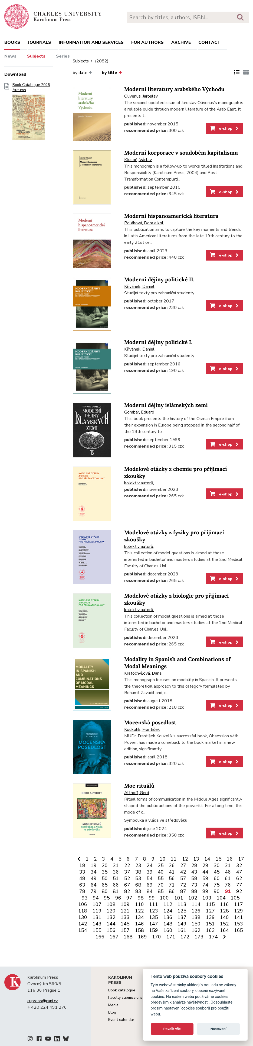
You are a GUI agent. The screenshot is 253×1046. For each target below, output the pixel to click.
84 (150, 891)
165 (238, 930)
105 (235, 898)
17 (241, 859)
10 (163, 859)
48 (82, 878)
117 (238, 904)
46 (228, 872)
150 (196, 924)
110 (139, 904)
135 (153, 917)
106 (82, 904)
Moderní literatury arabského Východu (174, 89)
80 (105, 891)
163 (210, 930)
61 (228, 878)
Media (113, 1005)
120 (111, 911)
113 (182, 904)
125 (182, 911)
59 (205, 878)
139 (210, 917)
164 (224, 930)
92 (239, 891)
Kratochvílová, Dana (143, 673)
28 (194, 865)
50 (105, 878)
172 (184, 937)
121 (125, 911)
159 (153, 930)
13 (196, 859)
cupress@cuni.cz (42, 1001)
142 (82, 924)
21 (116, 865)
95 (107, 898)
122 (139, 911)
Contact (209, 42)
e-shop (224, 128)
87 (183, 891)
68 (138, 885)
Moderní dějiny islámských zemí (166, 405)
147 (153, 924)
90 (217, 891)
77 (239, 885)
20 (105, 865)
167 (114, 937)
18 (82, 865)
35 (105, 872)
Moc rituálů (139, 785)
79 (94, 891)
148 (167, 924)
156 (111, 930)
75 (217, 885)
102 (192, 898)
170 (156, 937)
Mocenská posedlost (150, 722)
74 (205, 885)
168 (128, 937)
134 (139, 917)
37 (127, 872)
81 (116, 891)
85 (161, 891)
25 (161, 865)
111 (153, 904)
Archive (181, 42)
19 (94, 865)
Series (63, 56)
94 (96, 898)
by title (112, 73)
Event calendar (121, 1019)
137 (182, 917)
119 (97, 911)
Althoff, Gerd (136, 793)
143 (97, 924)
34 (94, 872)
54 (150, 878)
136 (167, 917)
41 (172, 872)
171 (170, 937)
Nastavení (218, 1029)
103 (206, 898)
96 (118, 898)
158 (139, 930)
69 (150, 885)
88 (194, 891)
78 (82, 891)
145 (125, 924)
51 (116, 878)
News (10, 56)
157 (125, 930)
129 (238, 911)
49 (94, 878)
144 (111, 924)
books (12, 42)
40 (161, 872)
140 (224, 917)
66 (116, 885)
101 (178, 898)
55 (161, 878)
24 (150, 865)
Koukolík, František (142, 729)
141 (238, 917)
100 (164, 898)
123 (153, 911)
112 (167, 904)
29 (205, 865)
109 (125, 904)
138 (196, 917)
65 (105, 885)
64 (94, 885)
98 (141, 898)
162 (196, 930)
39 (150, 872)
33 (82, 872)
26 (172, 865)
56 (172, 878)
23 (138, 865)
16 (230, 859)
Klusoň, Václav (138, 160)
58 (194, 878)
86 (172, 891)
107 (97, 904)
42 (183, 872)
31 (228, 865)
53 (138, 878)
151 (210, 924)
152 (224, 924)
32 (239, 865)
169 (142, 937)
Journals (39, 42)
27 (183, 865)
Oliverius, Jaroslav (141, 96)
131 (97, 917)
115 (210, 904)
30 (217, 865)
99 (152, 898)
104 (221, 898)
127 (210, 911)
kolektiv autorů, (139, 483)
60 (217, 878)
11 (174, 859)
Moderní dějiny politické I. (158, 342)
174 (213, 937)
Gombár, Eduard (139, 412)
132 (111, 917)
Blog (112, 1012)
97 (129, 898)
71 (172, 885)
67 (127, 885)
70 (161, 885)
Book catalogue (121, 990)
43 (194, 872)
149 (182, 924)
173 (199, 937)
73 (194, 885)
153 (238, 924)
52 (127, 878)
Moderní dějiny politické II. (159, 279)
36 (116, 872)
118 (82, 911)
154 (82, 930)
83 (138, 891)
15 (219, 859)
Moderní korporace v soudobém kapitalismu (181, 152)
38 (138, 872)
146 (139, 924)
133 (125, 917)
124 (167, 911)
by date (82, 73)
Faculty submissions (125, 997)
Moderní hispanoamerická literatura (171, 216)
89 (205, 891)
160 (167, 930)
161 (182, 930)
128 (224, 911)
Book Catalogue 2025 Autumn (31, 113)
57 (183, 878)
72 (183, 885)
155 (97, 930)
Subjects (36, 56)
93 (85, 898)
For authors (147, 42)
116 (224, 904)
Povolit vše (172, 1029)
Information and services (91, 42)
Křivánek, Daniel (139, 286)
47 (239, 872)
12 (185, 859)
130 (82, 917)
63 (82, 885)
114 (196, 904)
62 (239, 878)
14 (207, 859)
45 (217, 872)
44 (205, 872)
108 (111, 904)
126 (196, 911)
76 (228, 885)
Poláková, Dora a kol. (144, 223)
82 (127, 891)
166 (100, 937)
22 (127, 865)
